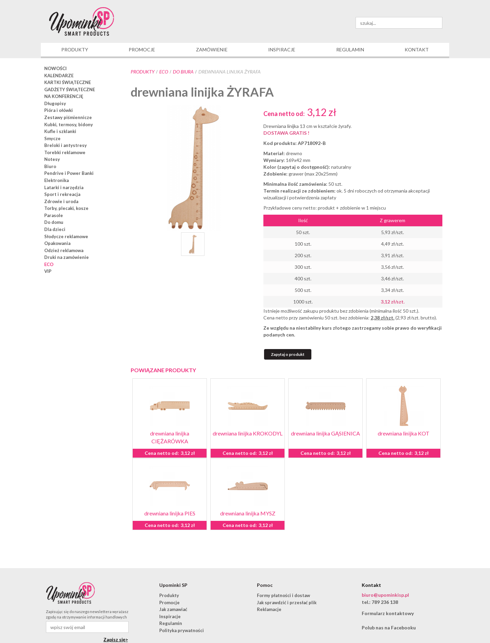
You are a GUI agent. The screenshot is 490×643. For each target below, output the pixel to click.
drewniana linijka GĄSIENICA (325, 433)
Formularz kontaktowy (388, 613)
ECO (163, 72)
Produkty (142, 72)
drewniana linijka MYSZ (247, 513)
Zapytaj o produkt (288, 354)
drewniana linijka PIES (169, 513)
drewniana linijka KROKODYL (247, 433)
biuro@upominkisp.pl (385, 595)
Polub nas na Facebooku (389, 627)
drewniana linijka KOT (403, 433)
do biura (183, 72)
